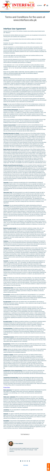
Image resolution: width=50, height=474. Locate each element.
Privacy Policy (6, 387)
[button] (47, 5)
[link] (39, 5)
